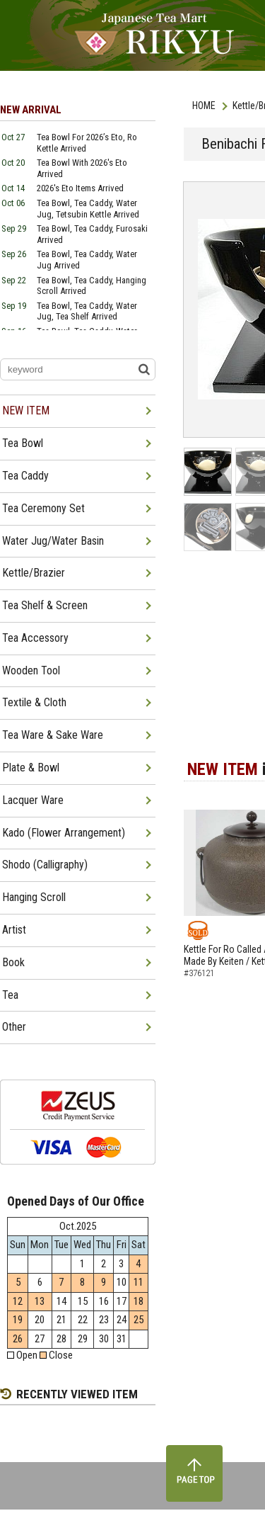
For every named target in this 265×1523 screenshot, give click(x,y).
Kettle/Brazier (33, 572)
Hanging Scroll (34, 897)
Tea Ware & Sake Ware (52, 735)
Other (14, 1027)
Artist (14, 929)
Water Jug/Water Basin (53, 541)
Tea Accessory (35, 638)
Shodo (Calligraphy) (45, 864)
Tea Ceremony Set (43, 508)
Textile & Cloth (34, 702)
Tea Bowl (22, 443)
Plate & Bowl (30, 767)
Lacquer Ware (33, 800)
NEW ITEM (25, 410)
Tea (10, 995)
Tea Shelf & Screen (45, 605)
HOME (204, 105)
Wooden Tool (31, 670)
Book (13, 962)
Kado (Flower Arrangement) (63, 832)
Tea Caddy (25, 475)
